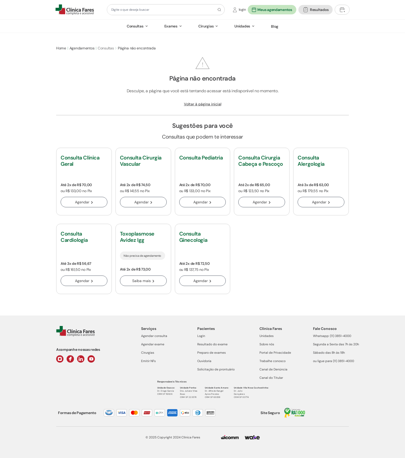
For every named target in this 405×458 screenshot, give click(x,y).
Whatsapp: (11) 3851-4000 (332, 336)
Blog (274, 26)
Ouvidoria (204, 361)
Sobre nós (266, 344)
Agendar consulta (154, 336)
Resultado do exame (212, 344)
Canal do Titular (271, 378)
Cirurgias (205, 26)
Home (61, 48)
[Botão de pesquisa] (218, 10)
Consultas (135, 26)
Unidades (242, 26)
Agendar (84, 202)
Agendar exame (152, 344)
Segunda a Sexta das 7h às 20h (336, 344)
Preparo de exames (211, 353)
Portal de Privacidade (275, 353)
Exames (170, 26)
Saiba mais (143, 280)
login (242, 9)
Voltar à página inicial (202, 104)
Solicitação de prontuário (216, 369)
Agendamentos (82, 48)
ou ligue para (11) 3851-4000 (333, 361)
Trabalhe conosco (272, 361)
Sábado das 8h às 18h (329, 353)
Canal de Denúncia (273, 369)
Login (201, 336)
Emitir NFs (148, 361)
